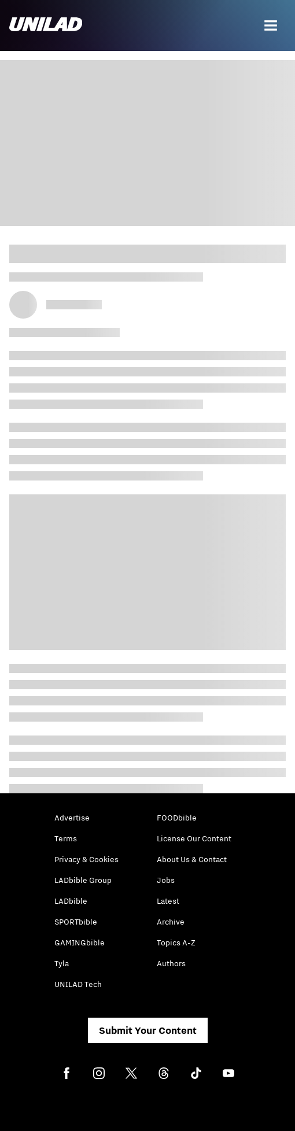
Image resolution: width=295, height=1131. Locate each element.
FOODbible (177, 817)
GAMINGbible (79, 942)
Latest (168, 901)
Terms (65, 838)
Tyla (61, 963)
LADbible (70, 901)
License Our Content (194, 838)
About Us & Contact (192, 859)
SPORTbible (75, 921)
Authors (171, 963)
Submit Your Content (148, 1030)
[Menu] (271, 25)
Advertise (72, 817)
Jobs (166, 880)
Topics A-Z (176, 942)
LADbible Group (83, 880)
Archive (171, 921)
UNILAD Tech (78, 984)
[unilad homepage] (45, 25)
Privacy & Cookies (86, 859)
